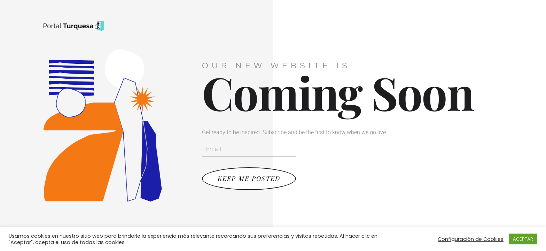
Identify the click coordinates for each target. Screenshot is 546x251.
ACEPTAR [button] (523, 239)
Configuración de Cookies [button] (471, 239)
